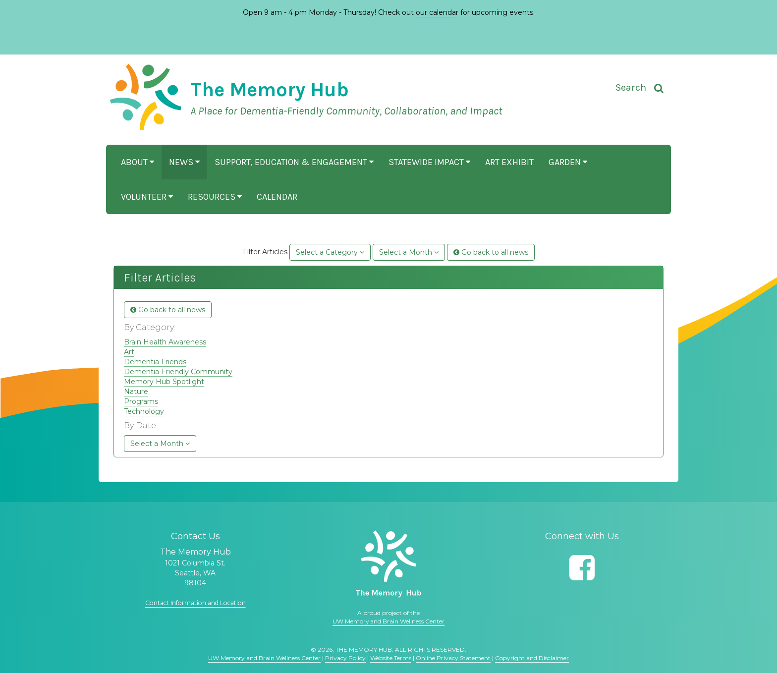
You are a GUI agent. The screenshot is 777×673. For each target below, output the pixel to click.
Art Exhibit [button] (509, 162)
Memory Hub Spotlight (164, 381)
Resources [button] (215, 196)
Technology (144, 411)
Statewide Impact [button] (429, 162)
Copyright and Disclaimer (532, 658)
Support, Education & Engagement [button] (294, 162)
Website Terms (390, 658)
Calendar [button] (277, 196)
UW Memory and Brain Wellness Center (388, 621)
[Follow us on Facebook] (582, 568)
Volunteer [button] (147, 196)
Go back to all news (490, 252)
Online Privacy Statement (453, 658)
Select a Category (330, 252)
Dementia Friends (155, 361)
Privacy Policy (345, 658)
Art (129, 351)
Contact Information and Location (195, 602)
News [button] (184, 162)
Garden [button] (568, 162)
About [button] (137, 162)
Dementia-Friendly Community (178, 371)
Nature (136, 391)
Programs (141, 401)
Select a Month (409, 252)
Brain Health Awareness (165, 341)
